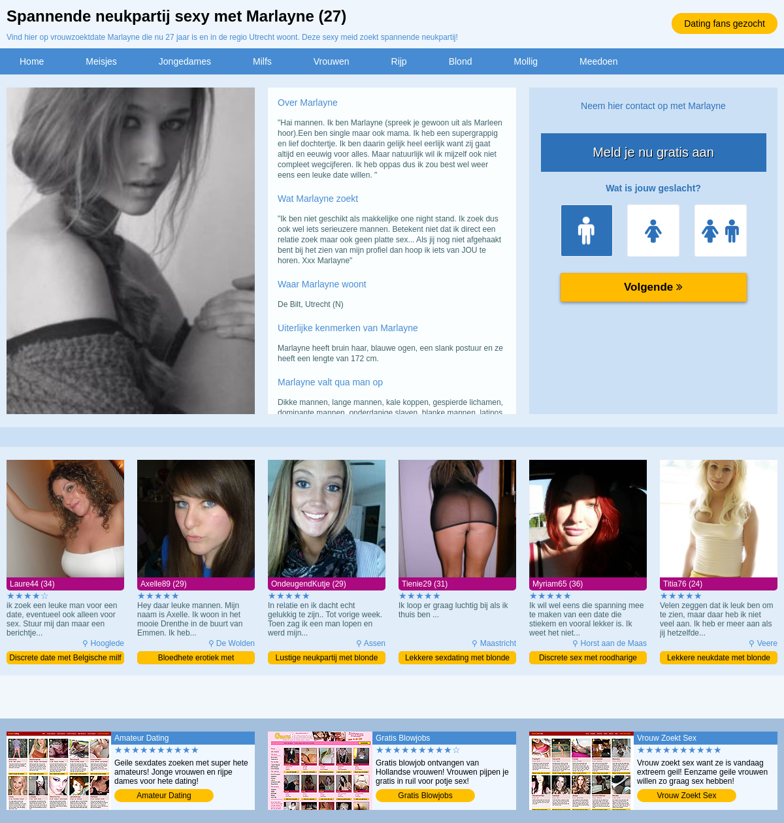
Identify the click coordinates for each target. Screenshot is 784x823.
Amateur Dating (164, 795)
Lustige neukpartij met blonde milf (327, 658)
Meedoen (598, 61)
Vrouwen (332, 61)
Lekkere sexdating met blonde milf (457, 658)
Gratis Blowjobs (425, 795)
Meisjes (101, 61)
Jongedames (185, 61)
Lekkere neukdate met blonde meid (718, 658)
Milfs (262, 61)
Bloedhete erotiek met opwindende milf (196, 658)
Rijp (399, 61)
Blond (460, 61)
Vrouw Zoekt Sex (687, 795)
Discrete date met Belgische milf (65, 657)
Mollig (526, 61)
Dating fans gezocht (724, 23)
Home (32, 61)
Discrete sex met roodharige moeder (588, 658)
